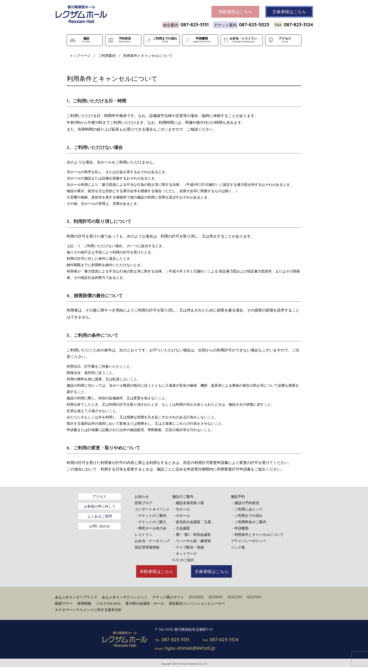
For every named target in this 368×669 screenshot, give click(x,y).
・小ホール (181, 515)
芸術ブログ (143, 503)
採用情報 (84, 603)
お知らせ (142, 496)
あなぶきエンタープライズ (76, 597)
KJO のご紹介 (183, 560)
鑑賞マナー (64, 603)
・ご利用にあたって (247, 509)
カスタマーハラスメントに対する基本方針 (88, 609)
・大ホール (181, 509)
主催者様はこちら (211, 571)
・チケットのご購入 (150, 522)
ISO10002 (196, 597)
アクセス (99, 496)
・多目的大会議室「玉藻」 (193, 522)
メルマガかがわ (108, 603)
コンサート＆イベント (152, 509)
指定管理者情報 (147, 547)
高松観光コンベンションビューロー (197, 603)
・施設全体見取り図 (188, 503)
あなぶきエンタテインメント (125, 597)
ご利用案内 (107, 55)
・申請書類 (240, 528)
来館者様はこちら (156, 571)
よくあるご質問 (99, 516)
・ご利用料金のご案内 (248, 522)
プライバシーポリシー (248, 541)
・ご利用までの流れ (247, 515)
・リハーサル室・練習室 (191, 541)
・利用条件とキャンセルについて (257, 534)
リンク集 (238, 547)
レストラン (143, 534)
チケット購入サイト (168, 597)
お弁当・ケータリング (152, 541)
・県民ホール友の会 (150, 528)
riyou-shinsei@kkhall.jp (189, 648)
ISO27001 (254, 597)
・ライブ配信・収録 (188, 547)
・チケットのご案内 (150, 515)
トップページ (80, 55)
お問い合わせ (99, 526)
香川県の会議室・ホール (144, 603)
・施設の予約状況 (245, 503)
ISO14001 (215, 597)
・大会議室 (181, 528)
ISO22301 (234, 597)
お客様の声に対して (99, 506)
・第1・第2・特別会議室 (191, 534)
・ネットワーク (184, 553)
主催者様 (289, 12)
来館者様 (235, 12)
